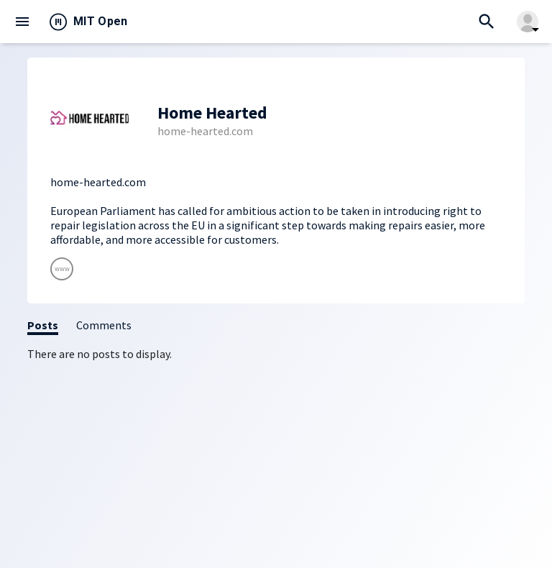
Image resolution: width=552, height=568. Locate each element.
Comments (104, 325)
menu (22, 21)
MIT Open (100, 21)
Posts (42, 325)
